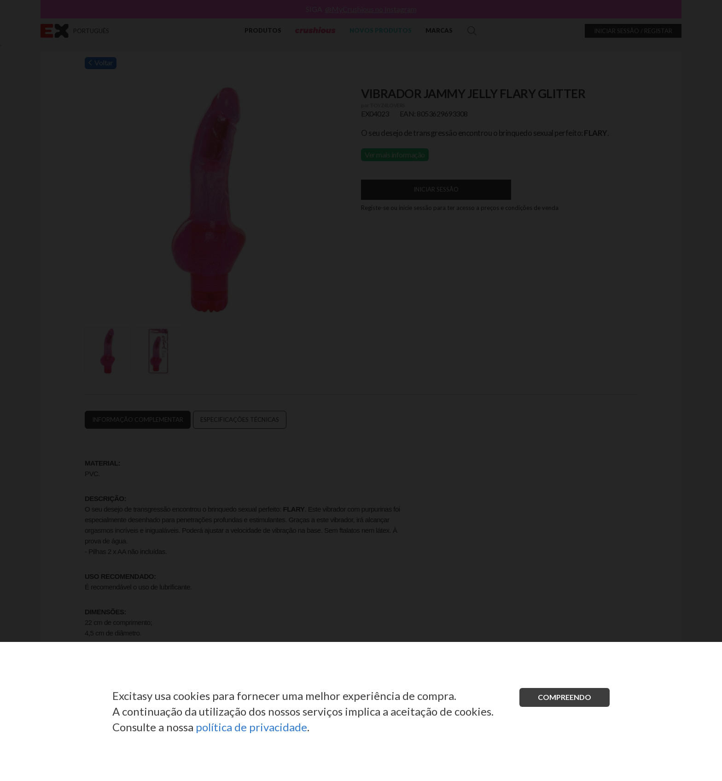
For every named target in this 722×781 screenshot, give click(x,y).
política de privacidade (251, 727)
